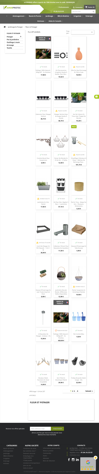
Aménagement (8, 451)
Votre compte (53, 445)
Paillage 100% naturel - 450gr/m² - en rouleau (43, 71)
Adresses (46, 458)
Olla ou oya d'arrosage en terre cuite (78, 71)
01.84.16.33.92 (57, 11)
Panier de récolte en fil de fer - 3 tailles (61, 159)
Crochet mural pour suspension (43, 159)
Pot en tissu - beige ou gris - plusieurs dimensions (78, 204)
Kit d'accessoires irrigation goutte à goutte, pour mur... (61, 72)
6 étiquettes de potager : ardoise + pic (43, 335)
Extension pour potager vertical (43, 115)
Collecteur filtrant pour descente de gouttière (61, 247)
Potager (10, 37)
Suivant (89, 391)
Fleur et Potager (13, 33)
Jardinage (6, 453)
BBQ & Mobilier (8, 456)
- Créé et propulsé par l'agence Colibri (62, 471)
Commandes (47, 453)
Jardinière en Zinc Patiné (43, 203)
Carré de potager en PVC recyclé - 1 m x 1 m (43, 248)
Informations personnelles (51, 448)
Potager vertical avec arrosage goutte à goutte (61, 116)
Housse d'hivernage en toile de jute (78, 247)
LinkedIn (77, 460)
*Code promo (27, 460)
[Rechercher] (83, 11)
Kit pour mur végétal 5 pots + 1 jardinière (61, 203)
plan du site (27, 465)
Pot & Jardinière (13, 40)
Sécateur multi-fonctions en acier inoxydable (43, 380)
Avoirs (45, 456)
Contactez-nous (75, 455)
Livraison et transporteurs (31, 463)
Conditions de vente (29, 448)
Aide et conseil (28, 468)
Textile (9, 48)
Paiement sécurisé (29, 453)
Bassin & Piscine (8, 448)
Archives (6, 463)
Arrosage (10, 45)
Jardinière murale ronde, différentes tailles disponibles (61, 292)
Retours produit (48, 451)
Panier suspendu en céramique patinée (78, 291)
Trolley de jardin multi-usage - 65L (78, 379)
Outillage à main (13, 42)
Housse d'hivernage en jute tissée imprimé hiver (43, 292)
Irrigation (6, 458)
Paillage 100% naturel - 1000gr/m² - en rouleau (61, 336)
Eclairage (6, 461)
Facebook (69, 460)
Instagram (73, 460)
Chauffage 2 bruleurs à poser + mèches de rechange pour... (78, 160)
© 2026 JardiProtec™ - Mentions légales (37, 471)
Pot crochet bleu (78, 334)
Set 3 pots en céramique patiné (61, 379)
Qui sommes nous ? (29, 451)
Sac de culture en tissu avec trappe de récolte (79, 116)
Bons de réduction (49, 461)
